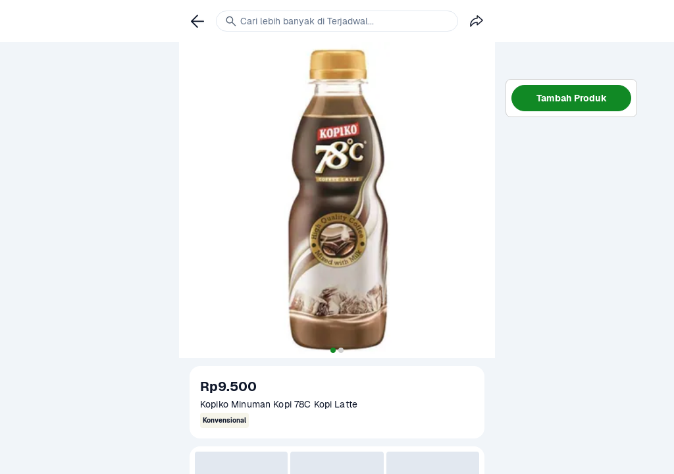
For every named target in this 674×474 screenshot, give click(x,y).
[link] (197, 21)
